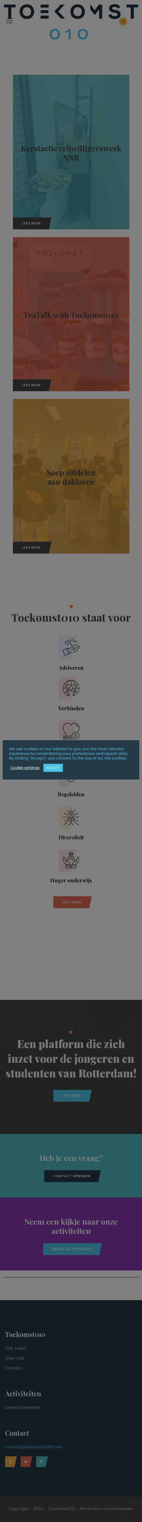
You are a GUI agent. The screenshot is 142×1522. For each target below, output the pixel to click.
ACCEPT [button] (53, 767)
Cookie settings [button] (25, 767)
